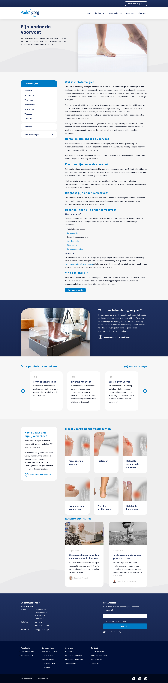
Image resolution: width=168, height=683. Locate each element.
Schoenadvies (73, 233)
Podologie (99, 13)
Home (88, 13)
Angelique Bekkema (73, 655)
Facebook (95, 663)
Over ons (130, 13)
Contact (142, 13)
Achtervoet (30, 109)
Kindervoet (29, 119)
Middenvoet (30, 104)
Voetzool (29, 114)
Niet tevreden (96, 659)
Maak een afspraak (136, 3)
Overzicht (29, 90)
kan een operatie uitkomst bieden (79, 264)
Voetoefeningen (32, 134)
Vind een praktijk (75, 290)
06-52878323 (40, 622)
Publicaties (29, 126)
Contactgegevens (98, 651)
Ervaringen (46, 667)
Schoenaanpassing (75, 249)
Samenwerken (71, 663)
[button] (54, 83)
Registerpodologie (49, 651)
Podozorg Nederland (74, 659)
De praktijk (70, 651)
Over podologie (27, 651)
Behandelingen (115, 13)
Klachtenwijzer (31, 83)
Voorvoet (29, 100)
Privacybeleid (26, 679)
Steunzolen (72, 245)
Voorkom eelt (73, 241)
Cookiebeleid (42, 679)
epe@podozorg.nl (42, 630)
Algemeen (29, 95)
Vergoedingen (27, 655)
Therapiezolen (48, 655)
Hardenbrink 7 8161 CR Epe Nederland (41, 615)
